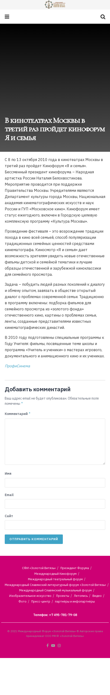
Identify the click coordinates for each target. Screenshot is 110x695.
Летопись (81, 596)
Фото (22, 601)
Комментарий (18, 413)
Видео (97, 596)
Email (9, 495)
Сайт (9, 516)
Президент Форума (74, 568)
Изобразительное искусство (30, 596)
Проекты (62, 596)
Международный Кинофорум (55, 574)
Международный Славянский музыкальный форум (55, 590)
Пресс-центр (40, 601)
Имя (8, 473)
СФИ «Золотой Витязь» (39, 568)
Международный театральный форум (55, 579)
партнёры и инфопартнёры (75, 601)
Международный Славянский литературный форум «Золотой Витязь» (55, 585)
